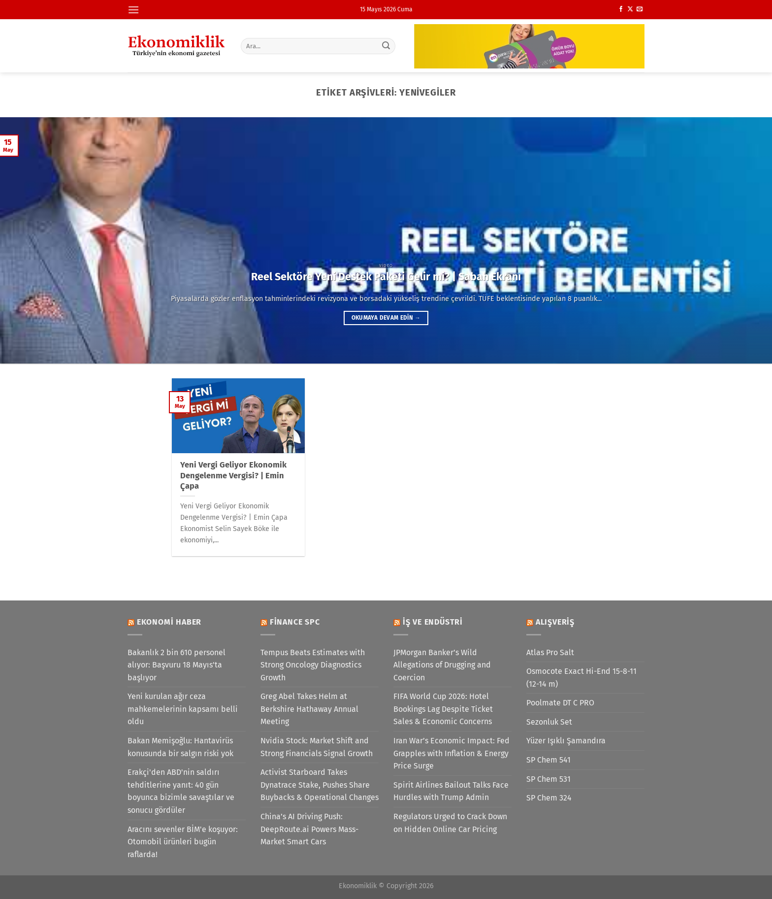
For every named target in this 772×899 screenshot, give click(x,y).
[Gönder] (386, 45)
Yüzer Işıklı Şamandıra (566, 740)
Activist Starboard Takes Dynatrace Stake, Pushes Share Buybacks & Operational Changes (319, 784)
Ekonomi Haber (169, 622)
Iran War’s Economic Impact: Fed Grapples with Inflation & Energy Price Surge (451, 753)
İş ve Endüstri (433, 622)
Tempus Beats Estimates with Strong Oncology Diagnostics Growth (312, 665)
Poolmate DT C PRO (560, 702)
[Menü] (133, 9)
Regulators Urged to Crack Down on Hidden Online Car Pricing (450, 823)
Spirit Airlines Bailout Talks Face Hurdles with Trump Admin (451, 791)
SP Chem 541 (548, 760)
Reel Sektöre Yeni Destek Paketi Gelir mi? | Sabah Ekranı (386, 276)
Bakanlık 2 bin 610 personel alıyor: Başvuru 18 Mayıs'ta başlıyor (176, 665)
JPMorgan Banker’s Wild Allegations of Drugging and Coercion (442, 665)
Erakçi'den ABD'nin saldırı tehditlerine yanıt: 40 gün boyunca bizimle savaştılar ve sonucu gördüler (181, 791)
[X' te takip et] (630, 9)
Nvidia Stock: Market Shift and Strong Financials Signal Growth (316, 747)
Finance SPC (295, 622)
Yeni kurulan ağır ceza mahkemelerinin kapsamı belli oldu (183, 709)
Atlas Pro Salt (550, 652)
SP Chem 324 (549, 797)
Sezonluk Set (549, 722)
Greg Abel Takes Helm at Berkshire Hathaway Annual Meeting (309, 709)
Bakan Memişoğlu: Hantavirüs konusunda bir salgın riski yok (180, 747)
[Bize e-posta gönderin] (640, 9)
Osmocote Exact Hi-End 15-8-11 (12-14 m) (581, 677)
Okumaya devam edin (386, 317)
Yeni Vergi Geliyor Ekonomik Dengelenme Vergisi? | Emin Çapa (233, 475)
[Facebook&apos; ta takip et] (621, 9)
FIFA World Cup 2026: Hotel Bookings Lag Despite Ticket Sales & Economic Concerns (443, 709)
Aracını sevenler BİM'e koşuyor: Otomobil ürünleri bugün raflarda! (183, 842)
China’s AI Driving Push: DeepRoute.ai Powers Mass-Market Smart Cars (309, 829)
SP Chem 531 (548, 779)
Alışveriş (555, 622)
